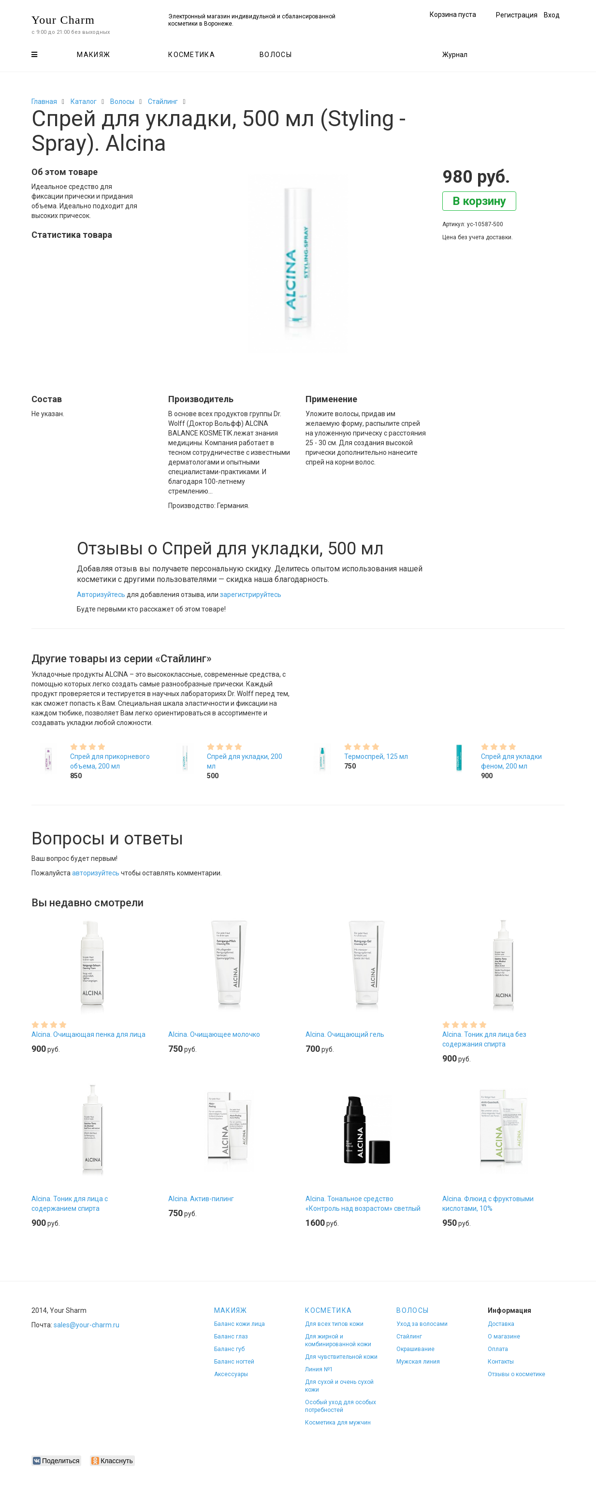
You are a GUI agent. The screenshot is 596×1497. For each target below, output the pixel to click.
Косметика (191, 54)
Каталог (84, 101)
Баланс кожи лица (239, 1324)
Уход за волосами (422, 1324)
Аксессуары (231, 1374)
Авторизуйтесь (101, 594)
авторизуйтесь (95, 873)
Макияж (93, 54)
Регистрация (517, 15)
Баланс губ (229, 1349)
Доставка (501, 1324)
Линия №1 (319, 1369)
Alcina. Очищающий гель (344, 1034)
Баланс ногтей (234, 1361)
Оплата (498, 1349)
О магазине (504, 1336)
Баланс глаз (231, 1336)
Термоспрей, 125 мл (376, 756)
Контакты (501, 1361)
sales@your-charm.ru (86, 1325)
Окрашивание (415, 1349)
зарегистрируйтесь (250, 594)
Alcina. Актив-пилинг (201, 1199)
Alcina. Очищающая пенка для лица (88, 1034)
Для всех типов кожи (334, 1324)
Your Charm (63, 20)
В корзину (479, 201)
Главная (44, 101)
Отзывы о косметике (516, 1374)
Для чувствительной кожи (341, 1356)
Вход (552, 15)
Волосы (276, 54)
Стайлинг (163, 101)
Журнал (454, 54)
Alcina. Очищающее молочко (214, 1034)
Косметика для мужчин (338, 1422)
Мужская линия (418, 1361)
